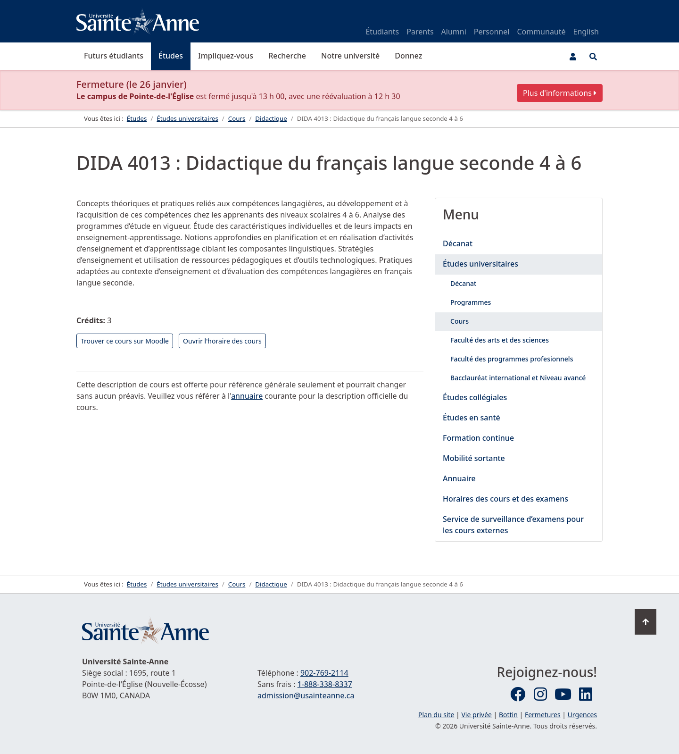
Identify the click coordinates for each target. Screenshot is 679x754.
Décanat (457, 243)
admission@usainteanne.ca (305, 695)
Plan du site (436, 714)
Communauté (541, 31)
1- (325, 684)
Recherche (287, 55)
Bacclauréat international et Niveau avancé (518, 377)
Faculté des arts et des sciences (499, 339)
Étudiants (382, 31)
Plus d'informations (559, 93)
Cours (459, 321)
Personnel (492, 31)
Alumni (453, 31)
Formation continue (478, 438)
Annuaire (459, 478)
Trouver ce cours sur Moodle (125, 340)
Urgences (582, 714)
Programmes (470, 302)
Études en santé (471, 417)
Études (170, 55)
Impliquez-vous (225, 55)
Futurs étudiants (113, 55)
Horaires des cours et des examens (505, 499)
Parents (419, 31)
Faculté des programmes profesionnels (511, 358)
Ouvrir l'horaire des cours (222, 340)
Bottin (508, 714)
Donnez (408, 55)
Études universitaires (480, 264)
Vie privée (476, 714)
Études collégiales (475, 397)
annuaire (247, 396)
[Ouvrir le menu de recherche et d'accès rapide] (593, 56)
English (586, 31)
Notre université (350, 55)
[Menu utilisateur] (573, 56)
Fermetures (543, 714)
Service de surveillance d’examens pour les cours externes (513, 525)
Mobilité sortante (474, 458)
